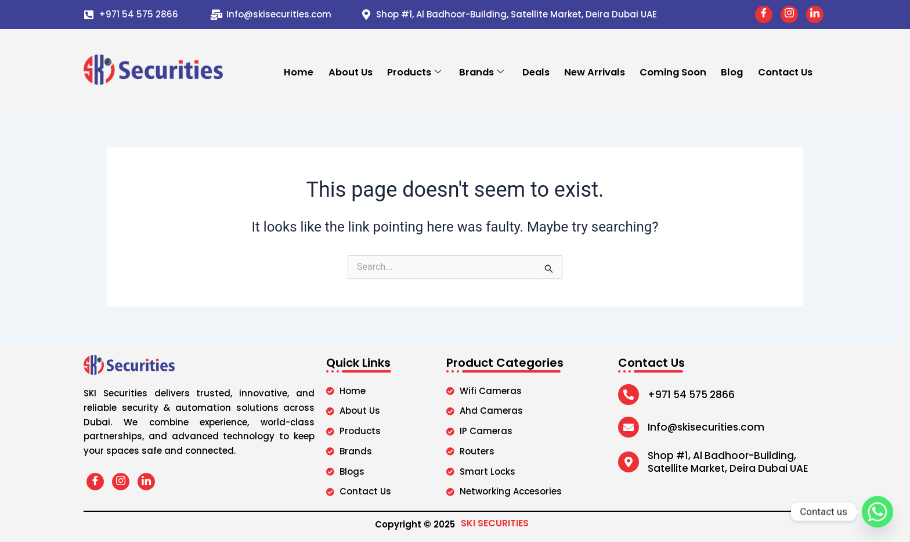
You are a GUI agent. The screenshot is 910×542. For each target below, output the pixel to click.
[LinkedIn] (815, 14)
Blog (732, 71)
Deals (536, 71)
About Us (351, 71)
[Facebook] (763, 14)
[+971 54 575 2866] (89, 14)
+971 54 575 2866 (138, 14)
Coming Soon (673, 71)
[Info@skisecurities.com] (216, 14)
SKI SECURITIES (495, 523)
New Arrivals (594, 71)
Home (300, 71)
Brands (482, 71)
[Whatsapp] (877, 511)
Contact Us (784, 71)
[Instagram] (789, 14)
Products (415, 71)
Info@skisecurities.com (278, 14)
